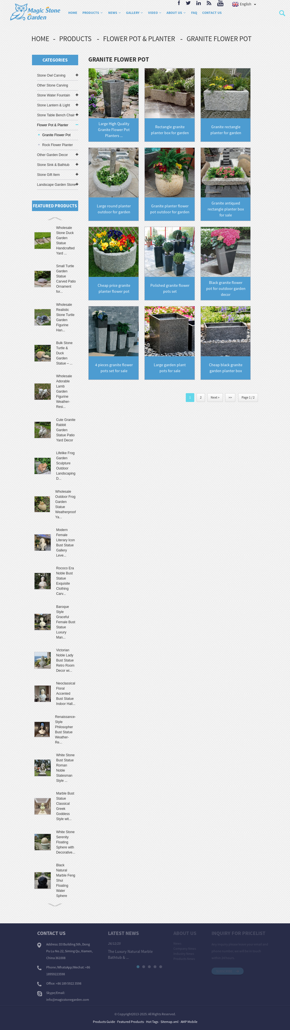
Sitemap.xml (169, 1022)
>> (230, 397)
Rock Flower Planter (57, 145)
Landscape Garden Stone (56, 185)
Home (40, 38)
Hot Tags (152, 1022)
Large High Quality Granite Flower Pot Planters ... (114, 129)
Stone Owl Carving (51, 75)
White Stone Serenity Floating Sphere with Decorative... (65, 842)
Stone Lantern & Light (53, 105)
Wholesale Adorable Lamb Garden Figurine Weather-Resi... (64, 391)
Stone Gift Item (48, 175)
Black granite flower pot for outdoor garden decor (226, 288)
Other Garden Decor (52, 155)
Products (75, 38)
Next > (215, 397)
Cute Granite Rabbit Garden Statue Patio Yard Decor (65, 430)
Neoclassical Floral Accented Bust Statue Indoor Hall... (65, 693)
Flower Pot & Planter (139, 38)
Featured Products (130, 1022)
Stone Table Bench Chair (56, 115)
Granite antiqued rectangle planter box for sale (226, 209)
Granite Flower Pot (219, 38)
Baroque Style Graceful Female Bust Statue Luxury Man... (65, 622)
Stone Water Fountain (53, 95)
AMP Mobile (189, 1022)
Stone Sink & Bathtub (53, 165)
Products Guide (104, 1022)
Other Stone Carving (52, 85)
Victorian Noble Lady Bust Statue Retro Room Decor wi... (65, 660)
